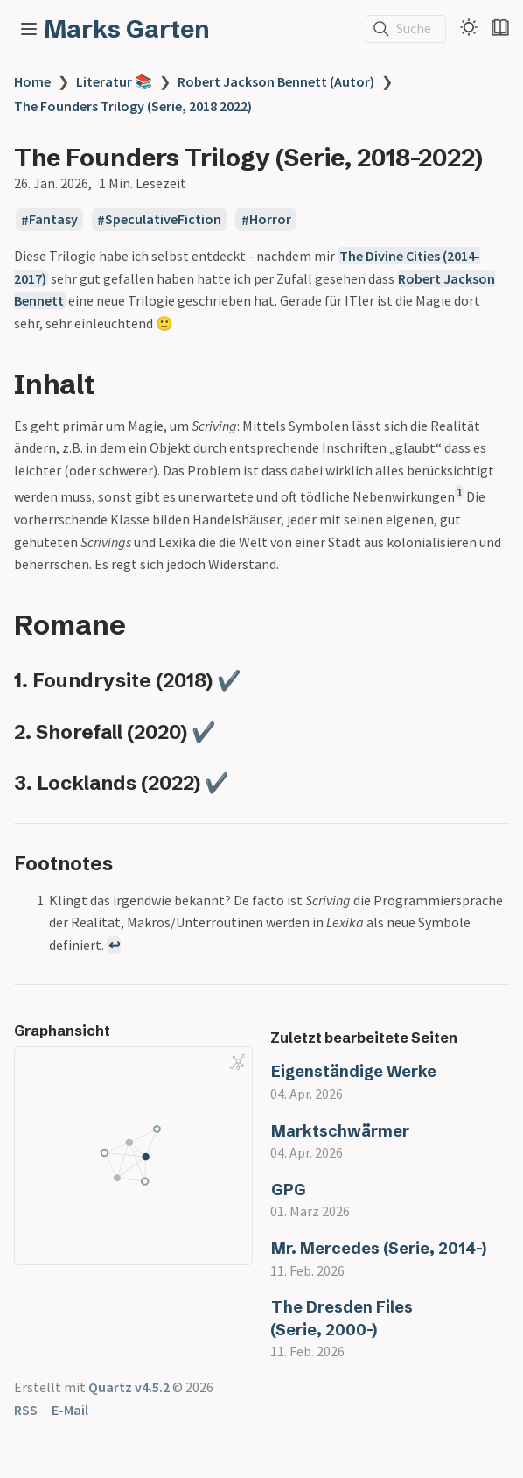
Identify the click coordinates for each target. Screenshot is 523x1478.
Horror (270, 220)
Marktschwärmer (340, 1131)
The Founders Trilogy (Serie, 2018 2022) (133, 106)
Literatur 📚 (114, 81)
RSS (26, 1409)
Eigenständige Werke (353, 1071)
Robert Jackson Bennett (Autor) (276, 81)
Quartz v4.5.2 (129, 1387)
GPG (288, 1189)
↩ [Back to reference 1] (114, 945)
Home (32, 81)
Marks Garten (127, 29)
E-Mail (70, 1409)
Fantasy (53, 220)
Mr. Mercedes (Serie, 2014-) (378, 1248)
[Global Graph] (237, 1062)
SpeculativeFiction (163, 220)
